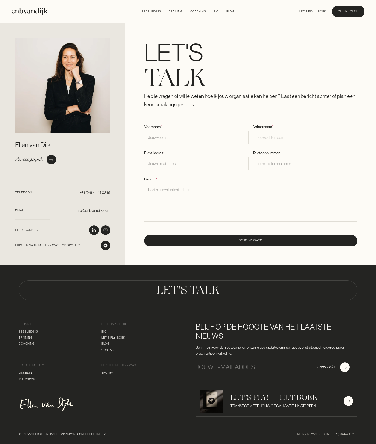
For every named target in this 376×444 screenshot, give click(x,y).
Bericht (150, 179)
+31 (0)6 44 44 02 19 (95, 193)
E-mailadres (154, 152)
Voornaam (153, 126)
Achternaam (263, 126)
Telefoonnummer (266, 152)
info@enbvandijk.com (93, 211)
